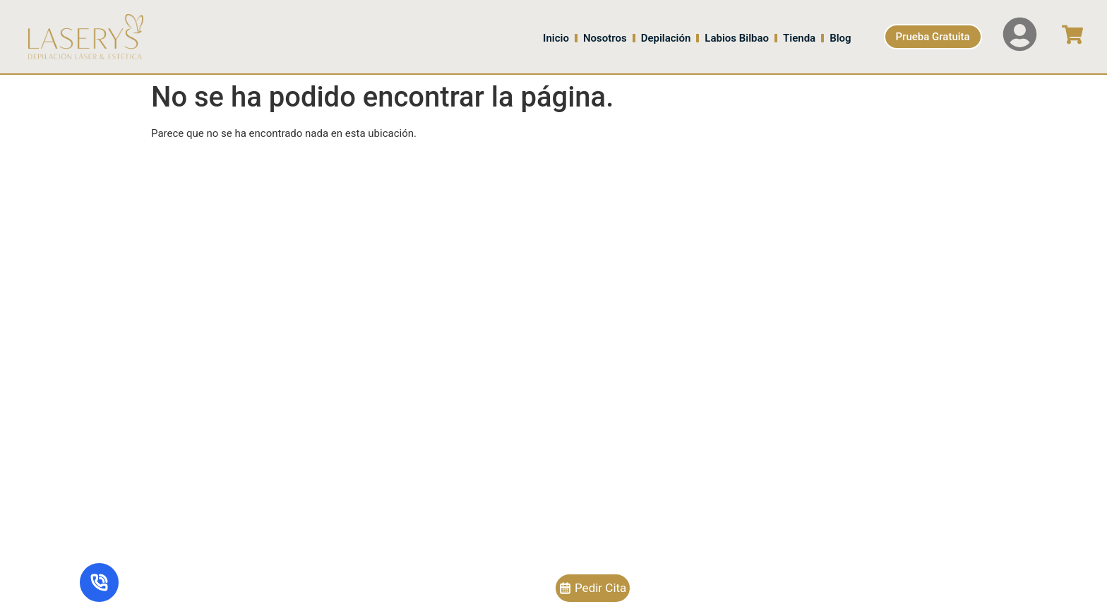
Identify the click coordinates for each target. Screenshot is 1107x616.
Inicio (556, 38)
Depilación (666, 38)
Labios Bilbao (737, 38)
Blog (840, 38)
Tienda (799, 38)
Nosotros (605, 38)
